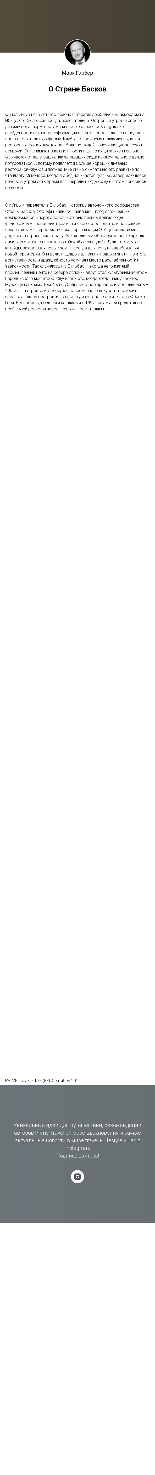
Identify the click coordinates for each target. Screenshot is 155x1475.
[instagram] (77, 1176)
